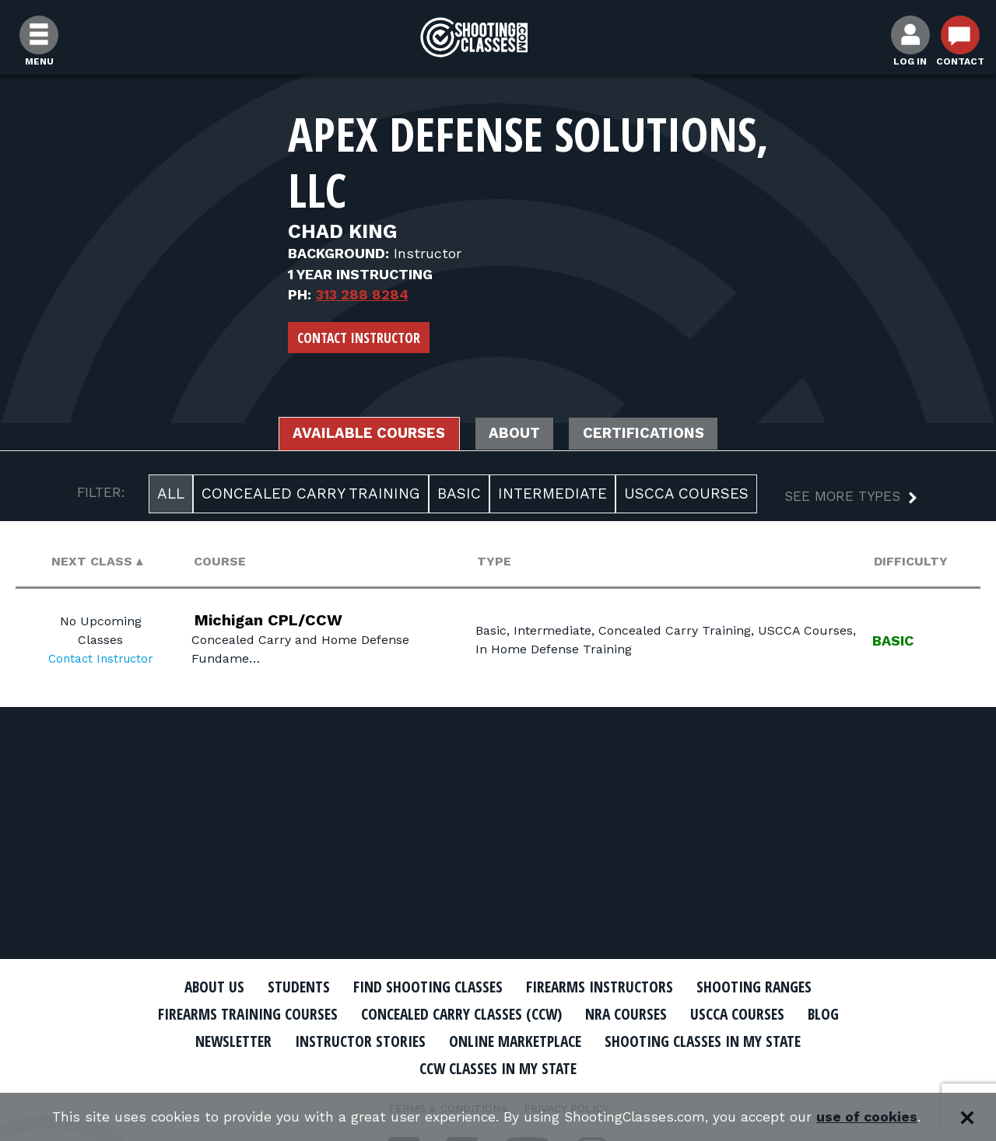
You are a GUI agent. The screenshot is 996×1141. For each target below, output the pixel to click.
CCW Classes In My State (498, 1067)
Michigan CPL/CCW (277, 622)
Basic (459, 495)
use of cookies (872, 1117)
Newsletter (218, 1040)
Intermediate (552, 495)
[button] (838, 499)
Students (288, 986)
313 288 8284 (362, 294)
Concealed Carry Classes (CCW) (461, 1013)
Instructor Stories (351, 1040)
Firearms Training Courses (234, 1013)
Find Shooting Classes (424, 986)
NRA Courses (635, 1013)
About (516, 434)
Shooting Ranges (766, 986)
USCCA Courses (686, 495)
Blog (840, 1013)
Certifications (654, 434)
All (170, 495)
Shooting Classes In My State (714, 1040)
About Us (200, 986)
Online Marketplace (515, 1040)
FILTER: (101, 494)
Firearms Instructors (604, 986)
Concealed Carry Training (311, 495)
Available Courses (360, 434)
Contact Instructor (358, 337)
